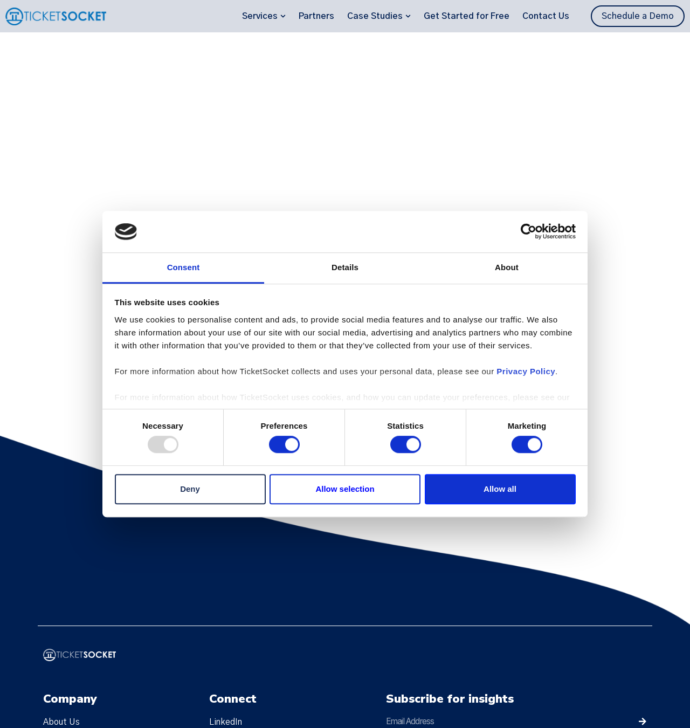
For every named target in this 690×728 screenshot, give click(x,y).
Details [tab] (345, 267)
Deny (190, 488)
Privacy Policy (525, 371)
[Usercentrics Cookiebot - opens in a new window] (528, 232)
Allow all (500, 488)
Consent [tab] (183, 267)
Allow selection (344, 488)
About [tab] (507, 267)
